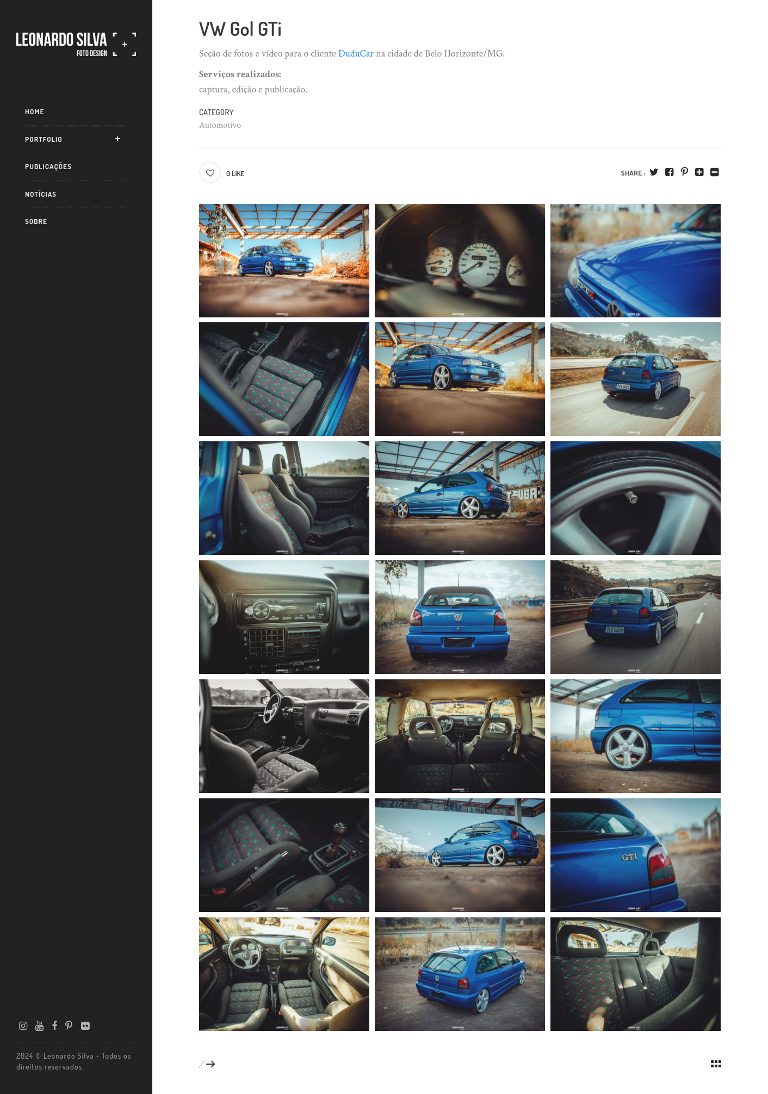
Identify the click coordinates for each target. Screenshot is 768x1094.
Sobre (36, 221)
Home (34, 111)
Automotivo (220, 125)
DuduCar (356, 53)
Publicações (48, 166)
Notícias (41, 194)
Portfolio (44, 139)
